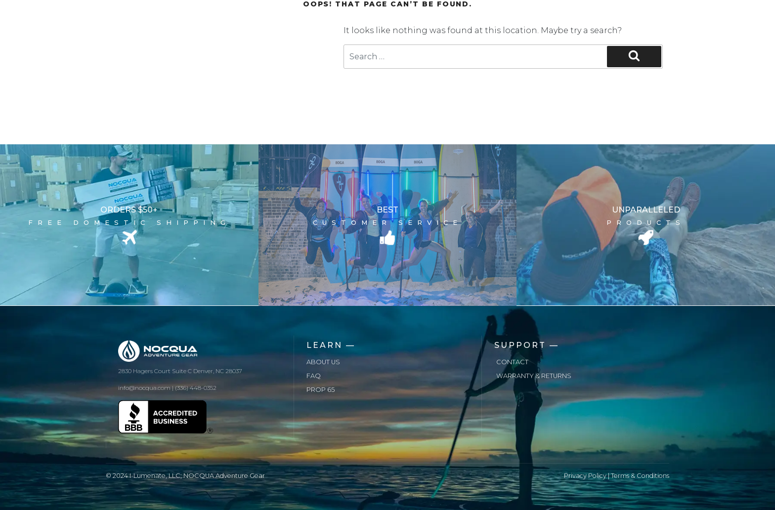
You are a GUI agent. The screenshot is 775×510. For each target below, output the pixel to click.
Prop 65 (320, 389)
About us (323, 362)
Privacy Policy (585, 475)
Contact (512, 362)
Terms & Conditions (640, 475)
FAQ (313, 376)
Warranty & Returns (533, 376)
